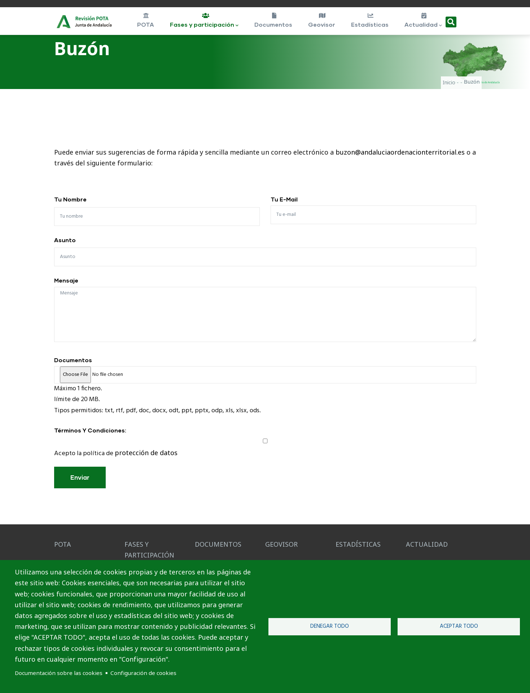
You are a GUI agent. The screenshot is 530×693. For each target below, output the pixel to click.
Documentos (273, 20)
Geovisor (322, 20)
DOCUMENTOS (218, 544)
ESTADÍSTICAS (358, 544)
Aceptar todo (459, 626)
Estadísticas (370, 20)
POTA (145, 20)
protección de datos (146, 452)
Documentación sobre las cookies (58, 672)
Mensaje (66, 280)
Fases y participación (204, 21)
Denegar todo (329, 626)
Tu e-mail (284, 199)
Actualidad (423, 21)
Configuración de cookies (143, 672)
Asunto (65, 239)
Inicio (449, 82)
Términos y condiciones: (90, 430)
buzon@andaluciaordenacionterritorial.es (400, 152)
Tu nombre (70, 199)
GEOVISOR (281, 544)
